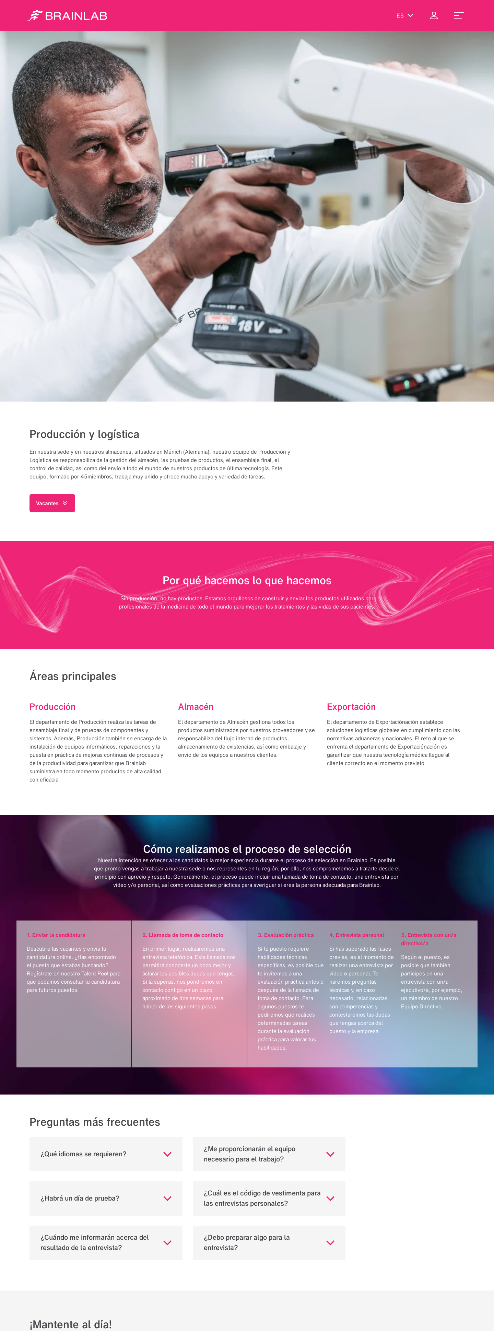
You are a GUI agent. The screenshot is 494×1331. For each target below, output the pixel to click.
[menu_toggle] (459, 15)
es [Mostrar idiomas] (405, 15)
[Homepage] (67, 15)
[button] (106, 1154)
